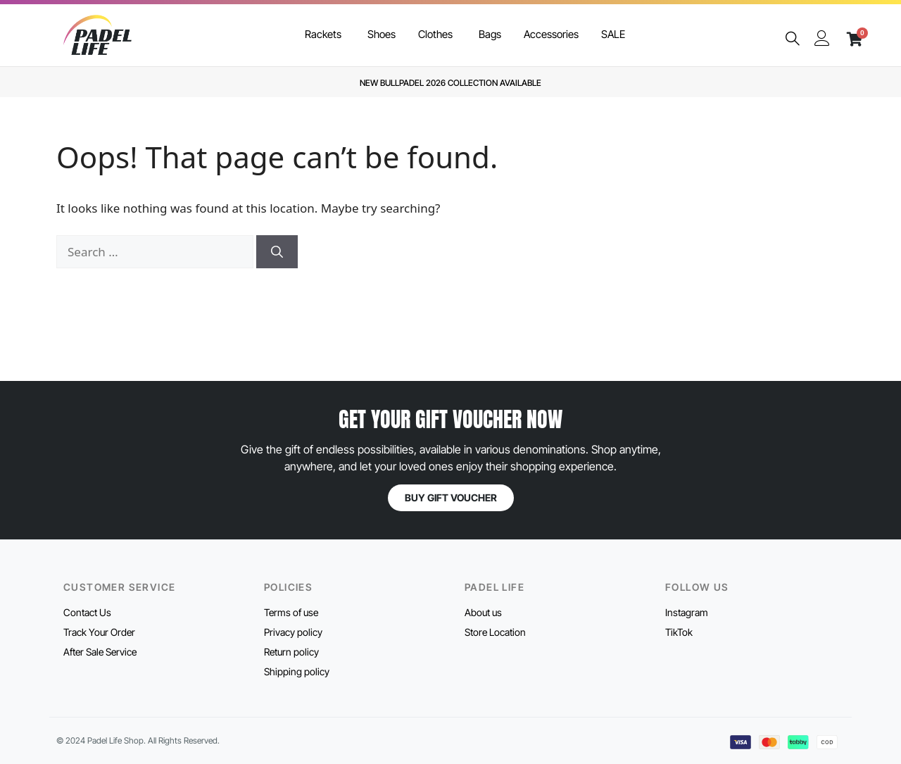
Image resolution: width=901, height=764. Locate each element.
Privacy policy (293, 632)
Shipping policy (296, 671)
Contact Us (87, 612)
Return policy (291, 652)
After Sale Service (100, 652)
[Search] (277, 252)
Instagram (686, 612)
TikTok (679, 632)
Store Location (495, 632)
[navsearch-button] (792, 39)
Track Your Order (99, 632)
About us (483, 612)
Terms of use (291, 612)
